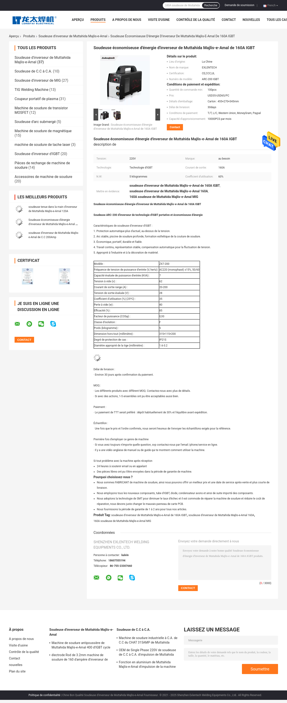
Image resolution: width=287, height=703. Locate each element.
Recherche (210, 5)
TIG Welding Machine (31, 90)
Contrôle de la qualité (195, 20)
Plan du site (17, 671)
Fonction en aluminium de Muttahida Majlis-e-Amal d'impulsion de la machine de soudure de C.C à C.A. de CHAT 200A (147, 665)
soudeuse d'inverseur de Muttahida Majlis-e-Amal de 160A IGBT (149, 515)
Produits (98, 20)
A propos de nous (126, 20)
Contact (229, 20)
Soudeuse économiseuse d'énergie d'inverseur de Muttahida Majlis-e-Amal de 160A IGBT (53, 224)
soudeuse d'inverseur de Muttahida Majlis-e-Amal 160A (221, 515)
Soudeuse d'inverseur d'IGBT (37, 154)
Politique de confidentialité (44, 695)
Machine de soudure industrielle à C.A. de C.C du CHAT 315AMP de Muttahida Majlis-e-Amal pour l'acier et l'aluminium (148, 641)
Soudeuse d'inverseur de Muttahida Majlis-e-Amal (73, 36)
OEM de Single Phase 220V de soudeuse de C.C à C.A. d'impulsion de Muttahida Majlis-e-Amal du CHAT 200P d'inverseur (147, 653)
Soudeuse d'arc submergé (35, 122)
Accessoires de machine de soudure (43, 177)
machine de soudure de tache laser (42, 144)
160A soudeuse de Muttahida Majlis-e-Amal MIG (122, 521)
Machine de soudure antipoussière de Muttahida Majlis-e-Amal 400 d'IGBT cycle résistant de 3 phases (81, 645)
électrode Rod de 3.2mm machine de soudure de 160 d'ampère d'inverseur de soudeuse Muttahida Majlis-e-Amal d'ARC (81, 658)
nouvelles (251, 20)
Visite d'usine (159, 20)
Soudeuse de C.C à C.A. (33, 71)
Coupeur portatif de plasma (36, 99)
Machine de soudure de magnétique (43, 131)
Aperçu (78, 20)
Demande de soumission (239, 5)
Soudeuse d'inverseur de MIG (38, 80)
